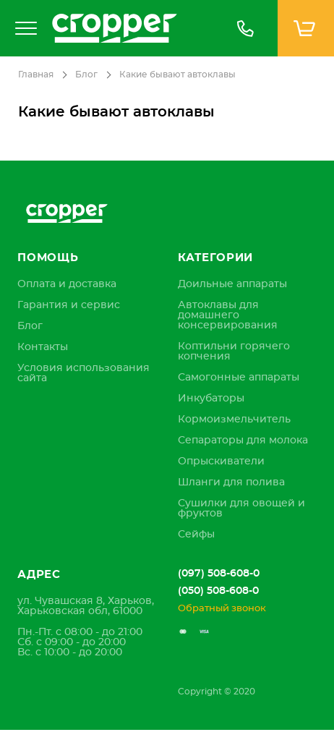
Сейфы (196, 535)
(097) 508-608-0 (219, 574)
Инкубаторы (211, 399)
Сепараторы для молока (243, 440)
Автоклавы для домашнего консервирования (228, 315)
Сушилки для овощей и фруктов (241, 508)
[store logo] (128, 28)
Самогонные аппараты (238, 378)
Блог (86, 74)
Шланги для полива (231, 482)
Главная (35, 74)
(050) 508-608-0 (218, 591)
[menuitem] (66, 284)
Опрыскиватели (221, 461)
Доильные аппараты (232, 284)
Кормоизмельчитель (234, 419)
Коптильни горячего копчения (234, 351)
